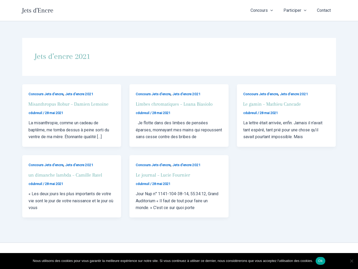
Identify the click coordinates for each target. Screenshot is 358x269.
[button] (275, 10)
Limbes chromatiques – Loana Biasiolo (175, 104)
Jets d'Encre (37, 10)
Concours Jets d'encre (47, 94)
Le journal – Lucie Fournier (164, 175)
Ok (320, 261)
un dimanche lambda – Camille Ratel (67, 175)
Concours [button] (267, 10)
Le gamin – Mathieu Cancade (273, 104)
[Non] (351, 261)
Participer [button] (298, 10)
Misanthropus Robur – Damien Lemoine (70, 104)
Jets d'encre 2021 (82, 94)
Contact (325, 10)
